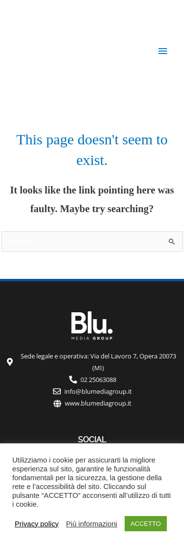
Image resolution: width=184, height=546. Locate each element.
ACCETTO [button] (146, 523)
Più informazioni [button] (91, 524)
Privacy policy (37, 524)
